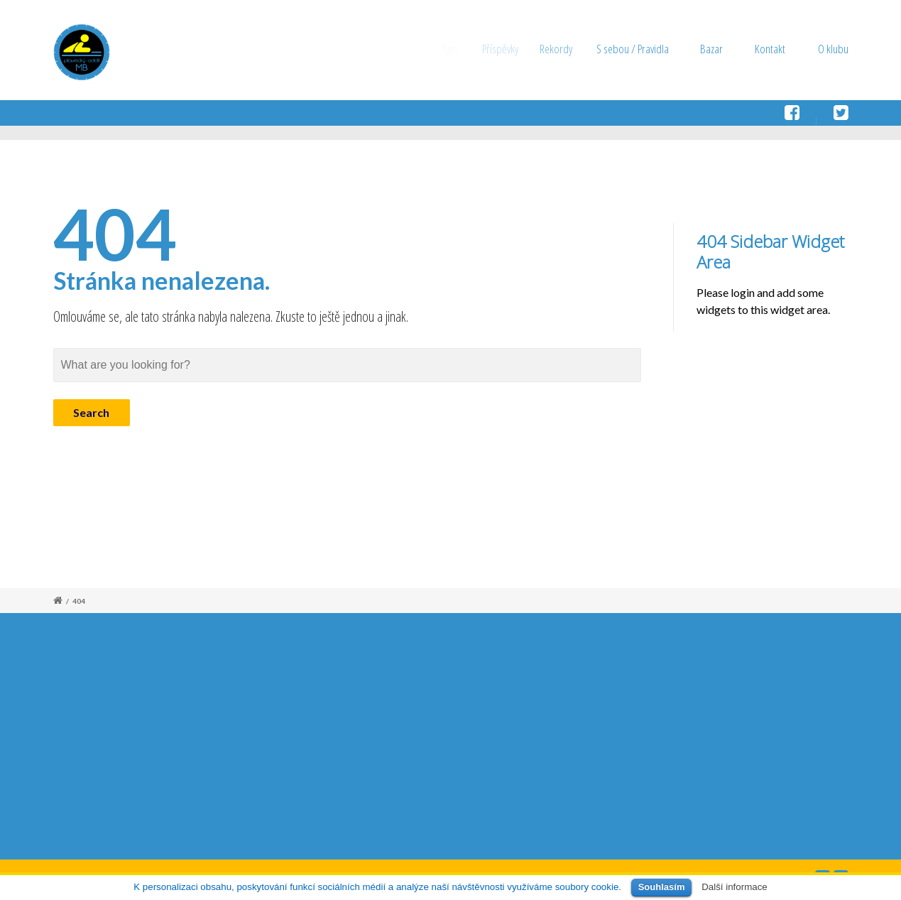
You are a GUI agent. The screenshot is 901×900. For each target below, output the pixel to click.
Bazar (712, 48)
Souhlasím (661, 887)
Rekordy (566, 48)
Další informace (734, 887)
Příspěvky (508, 48)
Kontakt (770, 48)
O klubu (833, 48)
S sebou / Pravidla (641, 48)
